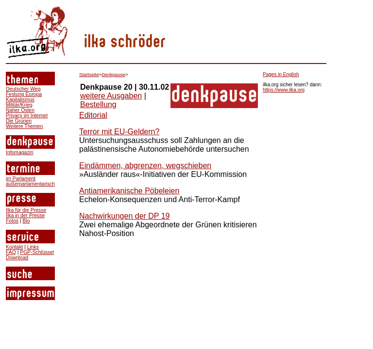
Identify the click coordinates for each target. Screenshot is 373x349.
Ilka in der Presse (25, 215)
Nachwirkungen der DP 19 (124, 216)
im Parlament (20, 178)
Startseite (89, 74)
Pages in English (281, 74)
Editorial (93, 115)
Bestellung (98, 104)
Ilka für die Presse (26, 210)
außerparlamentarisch (30, 184)
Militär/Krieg (19, 105)
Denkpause (113, 74)
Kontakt (14, 247)
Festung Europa (24, 94)
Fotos (12, 220)
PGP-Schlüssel (37, 252)
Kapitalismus (20, 99)
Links (33, 247)
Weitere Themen (24, 126)
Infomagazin (20, 152)
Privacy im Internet (27, 115)
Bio (26, 220)
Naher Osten (20, 110)
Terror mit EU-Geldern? (119, 131)
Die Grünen (19, 121)
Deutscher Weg (23, 89)
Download (17, 257)
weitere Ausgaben (111, 96)
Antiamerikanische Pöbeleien (129, 191)
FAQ (11, 252)
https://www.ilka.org (284, 90)
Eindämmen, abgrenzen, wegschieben (145, 165)
